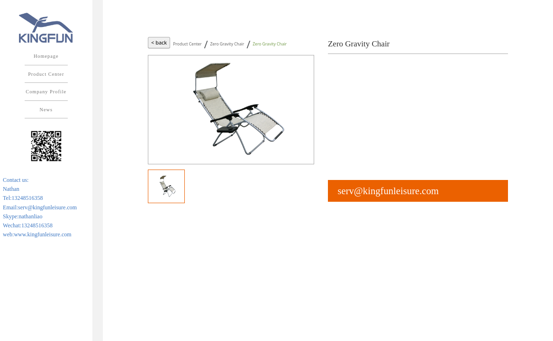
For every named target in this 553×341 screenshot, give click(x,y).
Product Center (46, 74)
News (46, 109)
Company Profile (46, 91)
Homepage (46, 56)
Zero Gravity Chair (227, 43)
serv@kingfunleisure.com (387, 191)
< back (159, 42)
